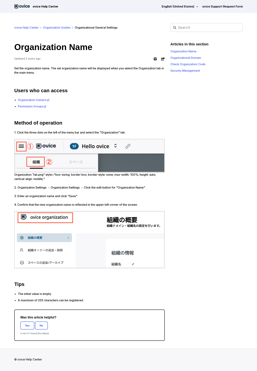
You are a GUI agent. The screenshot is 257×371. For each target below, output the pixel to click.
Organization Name (183, 51)
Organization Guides (56, 27)
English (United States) (178, 6)
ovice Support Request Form (222, 6)
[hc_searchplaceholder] (206, 27)
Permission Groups (30, 106)
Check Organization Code (187, 64)
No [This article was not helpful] (41, 325)
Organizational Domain (185, 58)
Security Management (185, 70)
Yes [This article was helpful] (27, 325)
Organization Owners (32, 100)
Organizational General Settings (96, 27)
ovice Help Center (26, 27)
